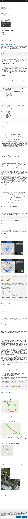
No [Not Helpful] (5, 495)
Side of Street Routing (5, 16)
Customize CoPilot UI (4, 12)
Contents (2, 32)
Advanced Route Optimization (6, 15)
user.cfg (18, 214)
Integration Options (4, 9)
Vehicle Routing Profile (7, 158)
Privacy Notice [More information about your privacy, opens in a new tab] (3, 515)
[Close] (27, 512)
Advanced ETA (4, 14)
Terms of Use (21, 514)
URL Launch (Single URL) (5, 19)
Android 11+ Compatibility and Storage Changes (5, 21)
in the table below (20, 56)
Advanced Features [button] (4, 13)
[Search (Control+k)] (19, 4)
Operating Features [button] (4, 10)
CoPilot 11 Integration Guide (5, 8)
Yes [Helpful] (2, 495)
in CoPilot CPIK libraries (10, 61)
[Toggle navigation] (26, 1)
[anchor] (6, 34)
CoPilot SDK (17, 61)
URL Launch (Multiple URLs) (6, 18)
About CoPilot (3, 7)
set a (9, 59)
